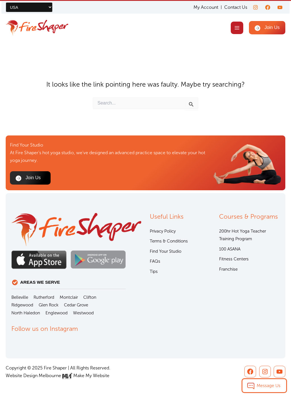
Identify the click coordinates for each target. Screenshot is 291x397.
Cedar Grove (76, 305)
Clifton (89, 297)
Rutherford (44, 297)
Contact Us (235, 7)
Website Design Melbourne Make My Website (57, 375)
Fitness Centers (234, 259)
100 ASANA (229, 249)
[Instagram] (255, 7)
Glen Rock (49, 305)
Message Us (268, 385)
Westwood (83, 312)
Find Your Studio (165, 251)
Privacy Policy (163, 231)
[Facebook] (267, 7)
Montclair (69, 297)
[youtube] (279, 7)
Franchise (228, 269)
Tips (154, 271)
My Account (206, 7)
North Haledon (25, 312)
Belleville (19, 297)
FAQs (155, 261)
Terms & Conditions (169, 241)
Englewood (56, 312)
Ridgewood (22, 305)
